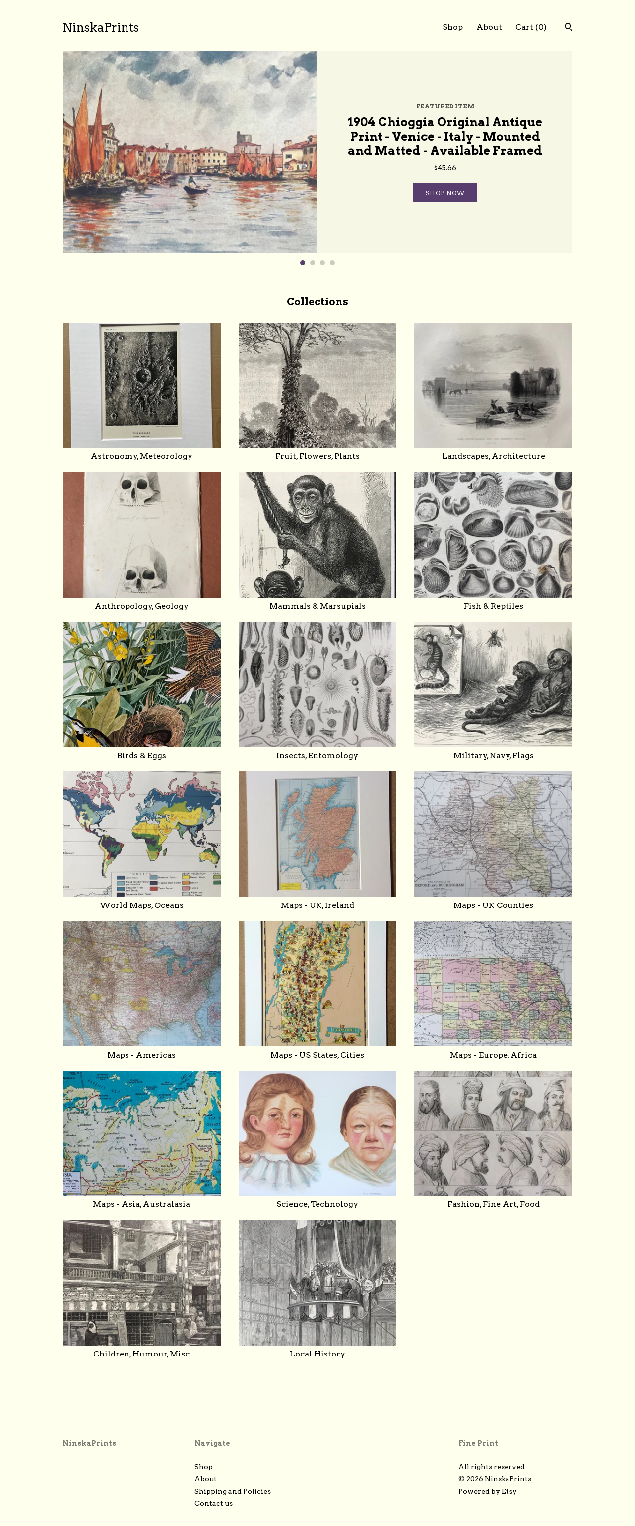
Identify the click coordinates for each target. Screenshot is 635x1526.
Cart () (531, 27)
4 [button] (332, 262)
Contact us (213, 1503)
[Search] (568, 28)
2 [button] (312, 262)
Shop (453, 27)
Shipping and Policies (232, 1491)
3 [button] (322, 262)
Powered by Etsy (487, 1491)
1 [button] (302, 262)
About (489, 27)
